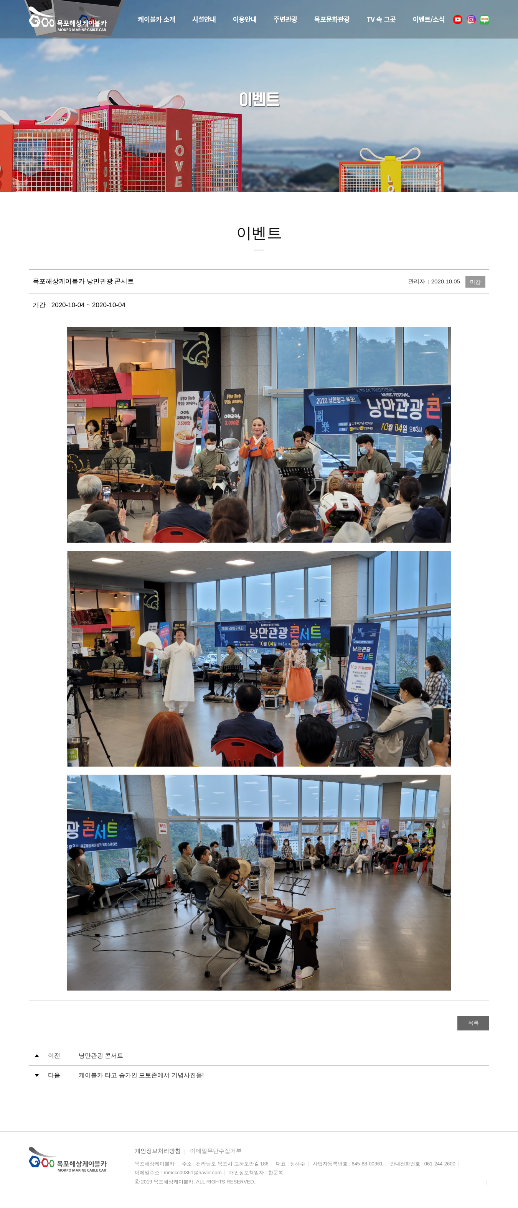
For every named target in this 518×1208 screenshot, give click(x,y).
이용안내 (231, 19)
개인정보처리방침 (158, 1151)
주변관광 (274, 19)
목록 (470, 1023)
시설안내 (188, 19)
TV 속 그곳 (377, 19)
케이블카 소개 (137, 19)
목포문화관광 (323, 19)
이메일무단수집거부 (216, 1151)
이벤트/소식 (427, 19)
